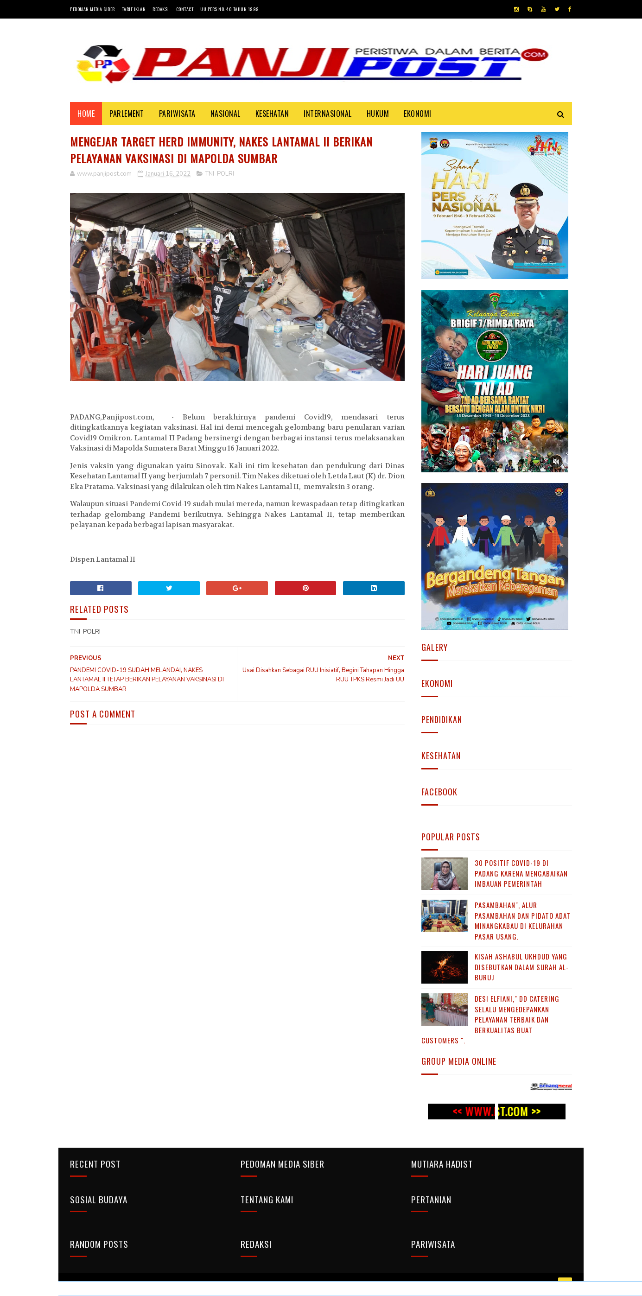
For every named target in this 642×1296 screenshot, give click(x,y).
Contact (185, 9)
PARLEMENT (126, 113)
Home (86, 113)
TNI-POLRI (219, 174)
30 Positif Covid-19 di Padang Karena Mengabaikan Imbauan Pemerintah (521, 873)
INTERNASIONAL (328, 113)
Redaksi (161, 9)
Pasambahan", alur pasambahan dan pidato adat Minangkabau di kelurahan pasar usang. (523, 920)
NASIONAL (225, 113)
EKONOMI (418, 113)
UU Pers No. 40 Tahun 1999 (229, 9)
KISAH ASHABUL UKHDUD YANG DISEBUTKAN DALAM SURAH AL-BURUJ (522, 966)
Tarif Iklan (134, 9)
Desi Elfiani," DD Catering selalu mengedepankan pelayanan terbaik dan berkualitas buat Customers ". (490, 1019)
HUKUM (378, 113)
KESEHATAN (272, 113)
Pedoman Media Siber (92, 9)
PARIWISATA (177, 113)
